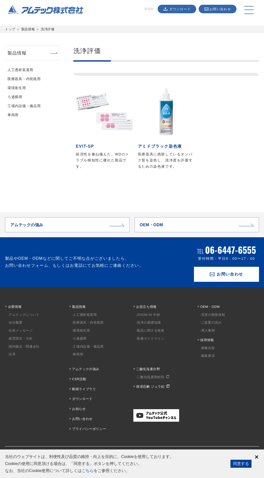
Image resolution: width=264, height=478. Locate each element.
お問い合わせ (82, 419)
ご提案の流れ (211, 322)
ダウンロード (82, 399)
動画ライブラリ (84, 389)
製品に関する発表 (150, 330)
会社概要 (16, 322)
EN (151, 9)
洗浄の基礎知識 (149, 322)
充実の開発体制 (213, 315)
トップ (10, 29)
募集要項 (208, 356)
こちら (88, 470)
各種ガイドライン (150, 338)
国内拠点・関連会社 (24, 346)
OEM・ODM (210, 307)
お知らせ (79, 409)
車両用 (13, 115)
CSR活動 (79, 379)
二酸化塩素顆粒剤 (150, 377)
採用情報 (207, 340)
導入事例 (208, 330)
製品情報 (28, 29)
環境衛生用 (17, 88)
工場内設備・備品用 (24, 106)
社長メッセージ (21, 330)
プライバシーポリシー (89, 429)
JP (146, 9)
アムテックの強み (85, 369)
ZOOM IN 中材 (148, 315)
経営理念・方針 (21, 338)
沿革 (12, 354)
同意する (241, 463)
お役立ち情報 (146, 307)
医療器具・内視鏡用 (24, 79)
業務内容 (208, 348)
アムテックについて (24, 315)
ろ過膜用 (15, 97)
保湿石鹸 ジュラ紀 (150, 386)
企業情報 (15, 307)
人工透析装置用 (20, 70)
